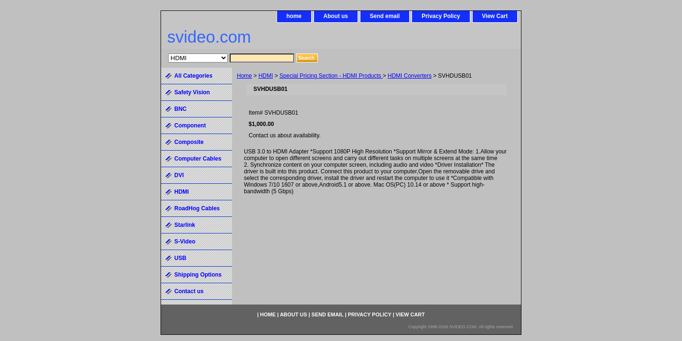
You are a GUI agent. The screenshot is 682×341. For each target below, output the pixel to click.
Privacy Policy (441, 16)
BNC (180, 109)
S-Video (184, 241)
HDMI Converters (410, 75)
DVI (179, 175)
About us (335, 16)
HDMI (266, 75)
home (294, 16)
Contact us (189, 291)
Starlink (184, 225)
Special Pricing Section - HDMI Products (331, 75)
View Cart (495, 16)
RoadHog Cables (197, 208)
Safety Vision (192, 92)
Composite (189, 142)
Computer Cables (197, 158)
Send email (385, 16)
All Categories (193, 75)
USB (180, 258)
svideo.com (209, 36)
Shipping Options (198, 274)
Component (190, 125)
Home (244, 75)
